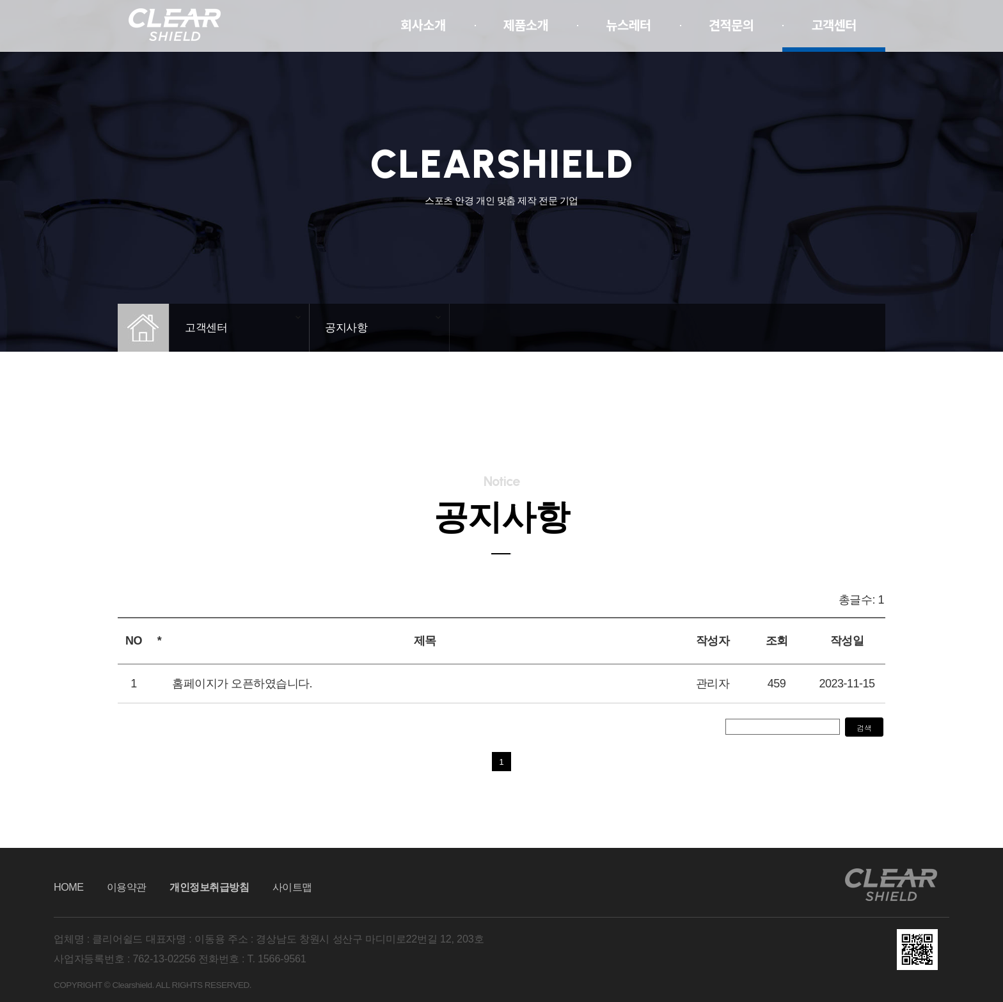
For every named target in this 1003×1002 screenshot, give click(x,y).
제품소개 (526, 25)
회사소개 (423, 25)
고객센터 (834, 25)
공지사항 (346, 328)
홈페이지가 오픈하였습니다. (242, 683)
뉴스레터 (628, 25)
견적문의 (731, 25)
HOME (69, 887)
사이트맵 (292, 887)
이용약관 (126, 887)
